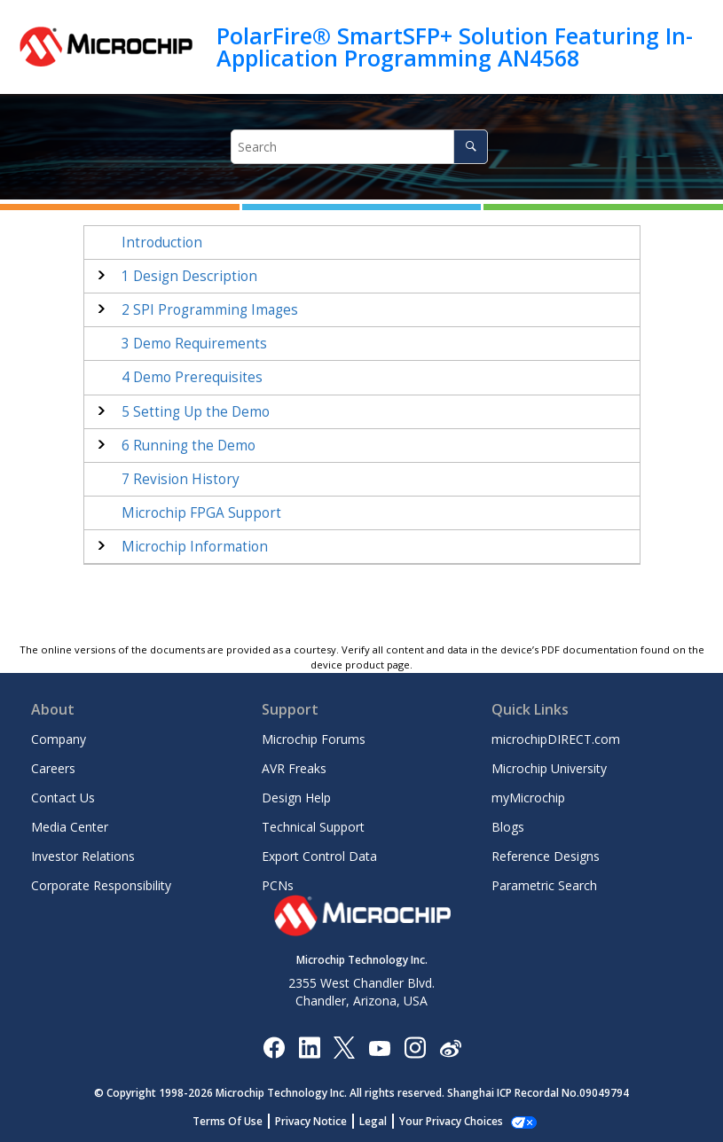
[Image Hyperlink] (379, 1046)
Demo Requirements (194, 343)
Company (58, 739)
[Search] (470, 146)
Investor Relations (83, 856)
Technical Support (313, 826)
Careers (53, 768)
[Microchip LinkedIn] (309, 1046)
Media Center (69, 826)
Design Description (189, 276)
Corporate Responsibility (101, 885)
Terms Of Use (237, 1121)
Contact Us (63, 797)
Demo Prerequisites (192, 377)
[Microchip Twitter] (344, 1046)
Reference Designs (545, 856)
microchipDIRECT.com (555, 739)
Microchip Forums (313, 739)
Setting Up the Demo (196, 412)
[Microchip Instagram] (415, 1046)
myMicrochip (528, 797)
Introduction (162, 242)
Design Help (296, 797)
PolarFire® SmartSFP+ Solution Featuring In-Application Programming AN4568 (454, 46)
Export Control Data (319, 856)
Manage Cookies (451, 1121)
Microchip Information (195, 546)
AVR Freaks (294, 768)
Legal (383, 1121)
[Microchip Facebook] (274, 1046)
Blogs (507, 826)
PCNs (278, 885)
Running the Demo (188, 445)
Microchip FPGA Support (201, 513)
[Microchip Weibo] (450, 1046)
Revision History (181, 479)
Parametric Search (544, 885)
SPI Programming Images (210, 310)
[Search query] (359, 146)
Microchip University (549, 768)
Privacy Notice (321, 1121)
